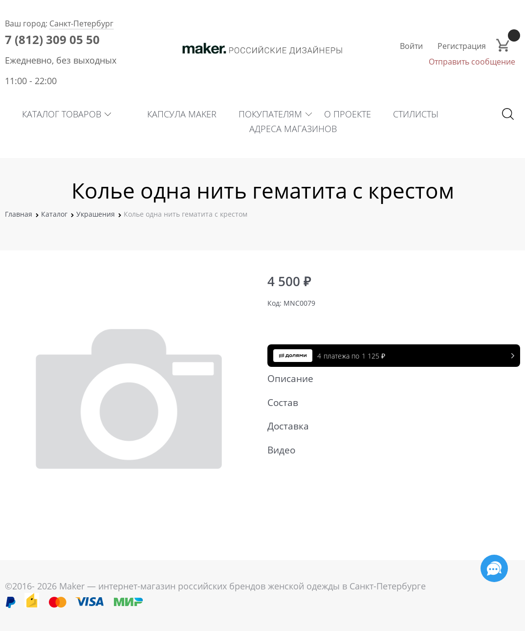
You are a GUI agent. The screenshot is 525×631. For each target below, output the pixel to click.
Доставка (388, 426)
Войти (411, 46)
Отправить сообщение (472, 61)
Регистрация (462, 46)
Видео (388, 450)
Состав (388, 402)
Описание (388, 378)
